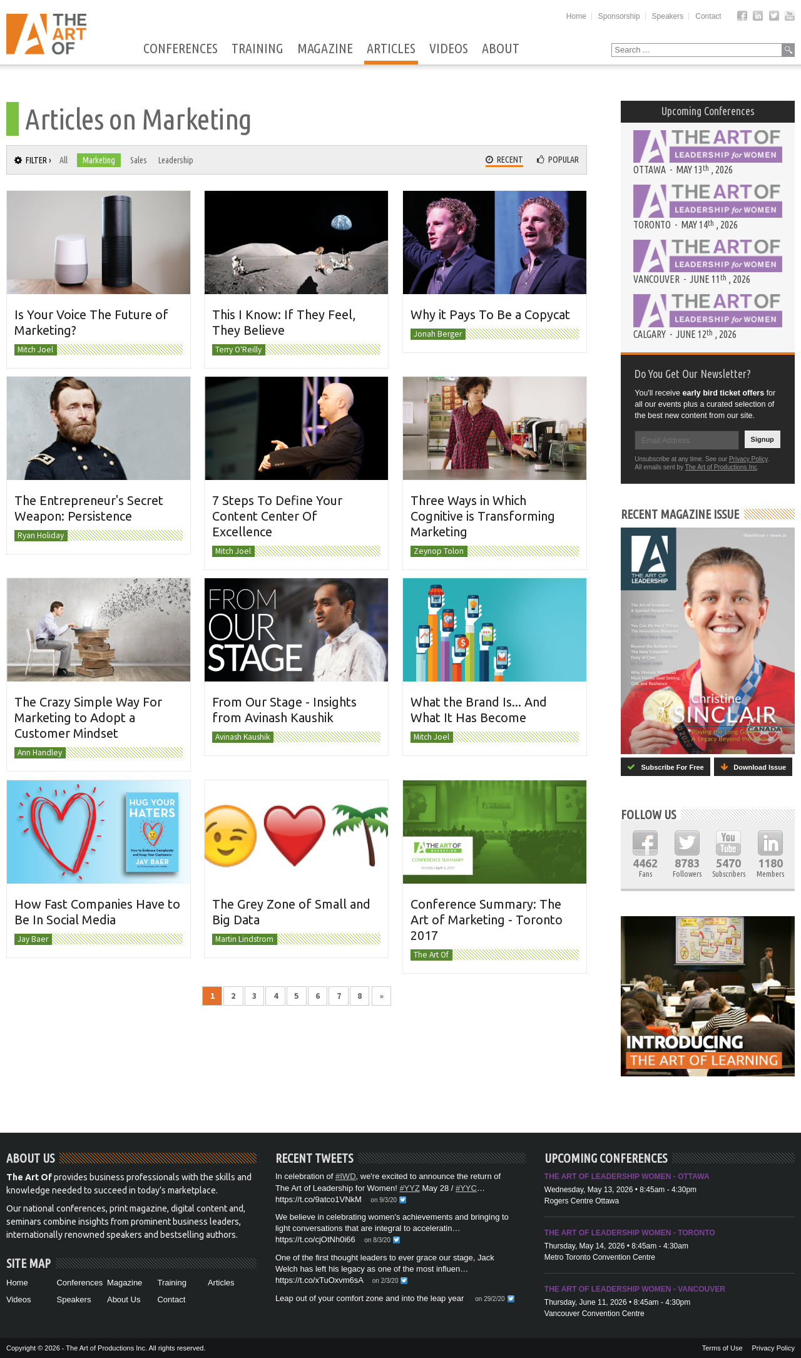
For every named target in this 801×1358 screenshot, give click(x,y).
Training (257, 49)
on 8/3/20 (377, 1240)
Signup (762, 439)
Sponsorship (619, 16)
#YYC (466, 1188)
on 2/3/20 (385, 1280)
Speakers (668, 16)
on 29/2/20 (489, 1298)
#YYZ (409, 1188)
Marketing (99, 160)
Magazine (325, 49)
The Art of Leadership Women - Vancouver (634, 1289)
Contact (708, 16)
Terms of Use (722, 1348)
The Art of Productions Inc (721, 467)
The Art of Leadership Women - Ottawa (627, 1176)
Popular (558, 160)
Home (576, 16)
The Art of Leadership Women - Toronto (629, 1232)
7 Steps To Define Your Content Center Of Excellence (277, 516)
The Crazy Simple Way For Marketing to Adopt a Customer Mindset (88, 717)
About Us (123, 1299)
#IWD (345, 1176)
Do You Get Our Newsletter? (693, 373)
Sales (138, 160)
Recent (504, 160)
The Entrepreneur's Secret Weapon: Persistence (88, 508)
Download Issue (753, 767)
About (500, 49)
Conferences (180, 49)
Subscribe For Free (665, 767)
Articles (391, 49)
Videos (448, 49)
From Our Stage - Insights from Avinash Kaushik (284, 710)
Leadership (175, 160)
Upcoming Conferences (708, 111)
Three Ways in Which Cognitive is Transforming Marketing (483, 516)
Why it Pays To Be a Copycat (490, 314)
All (63, 160)
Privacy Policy (748, 459)
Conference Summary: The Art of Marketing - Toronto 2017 (487, 919)
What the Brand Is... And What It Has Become (479, 710)
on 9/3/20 (383, 1200)
